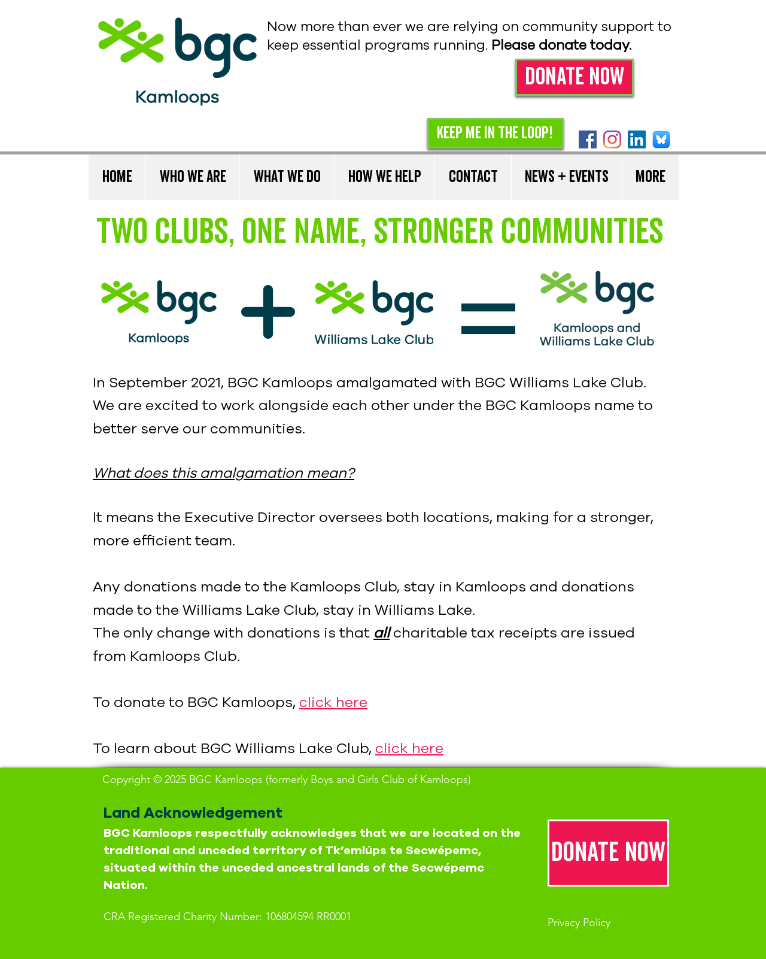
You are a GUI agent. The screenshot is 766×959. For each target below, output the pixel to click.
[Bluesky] (661, 139)
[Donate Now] (574, 77)
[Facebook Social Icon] (588, 139)
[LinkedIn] (637, 139)
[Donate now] (608, 853)
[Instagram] (612, 139)
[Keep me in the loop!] (495, 133)
